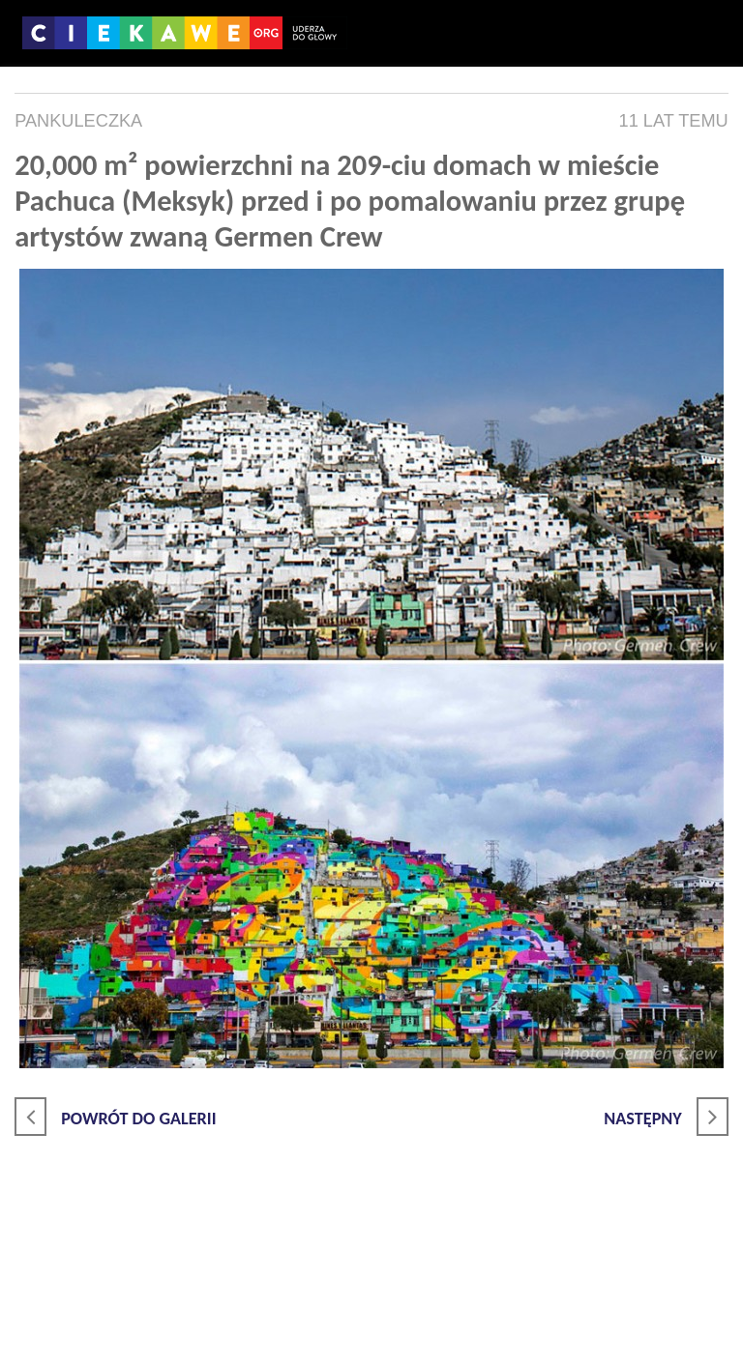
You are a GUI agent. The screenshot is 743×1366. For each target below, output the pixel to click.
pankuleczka (78, 121)
